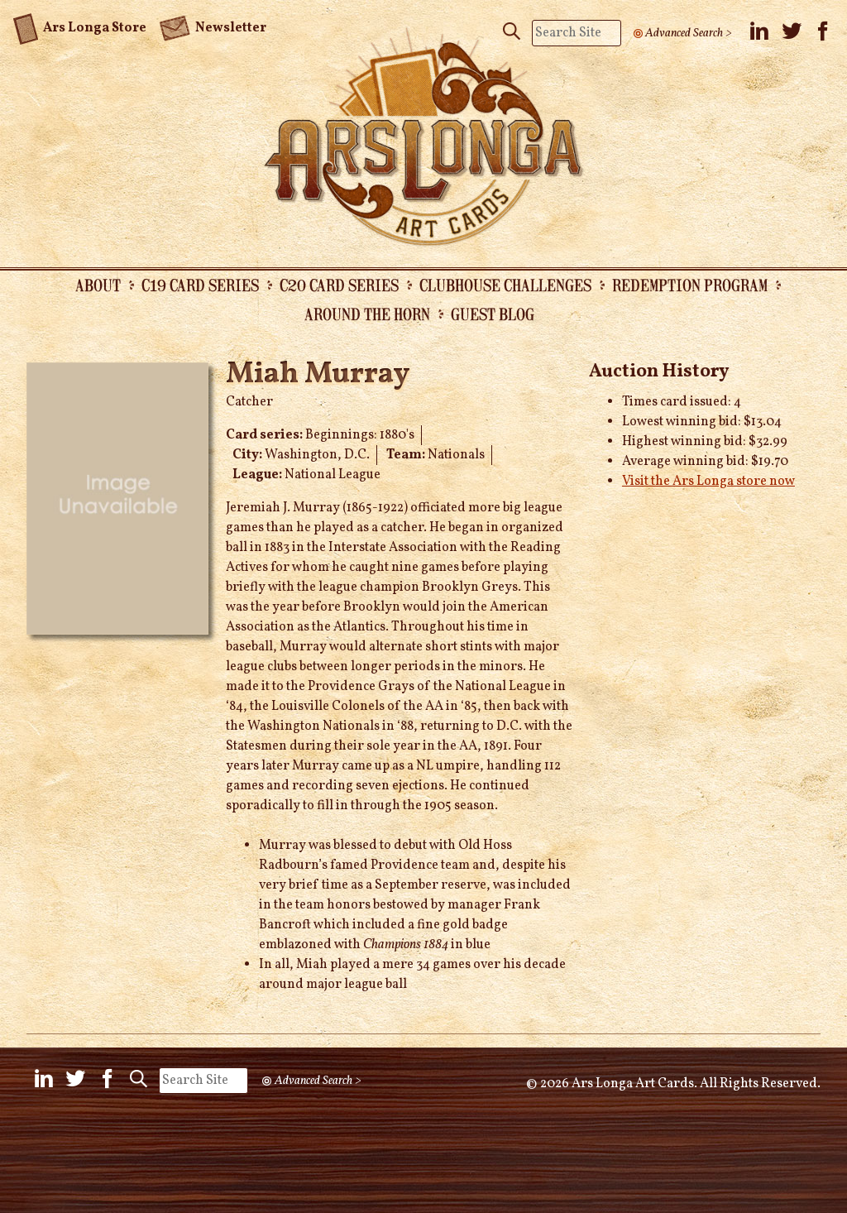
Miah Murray (318, 375)
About (98, 284)
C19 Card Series (200, 284)
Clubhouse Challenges (505, 284)
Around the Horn (367, 313)
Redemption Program (690, 284)
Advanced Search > (688, 33)
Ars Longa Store (79, 25)
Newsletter (212, 26)
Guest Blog (492, 313)
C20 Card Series (339, 284)
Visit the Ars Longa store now (708, 481)
